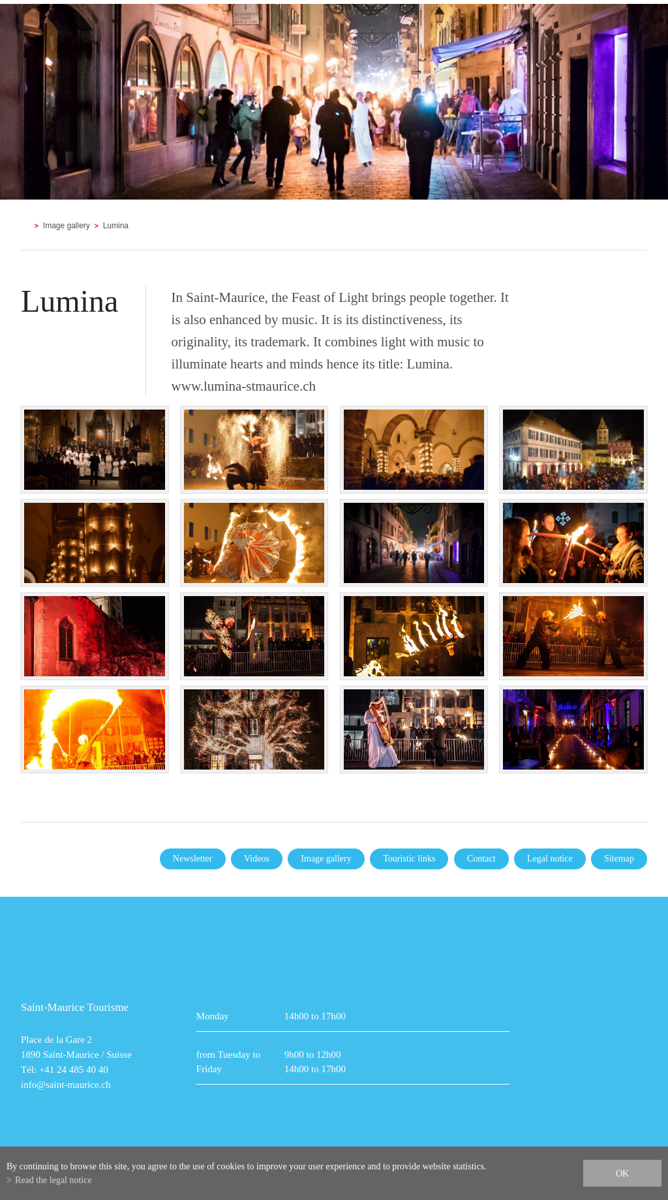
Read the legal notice (53, 1180)
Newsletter (193, 858)
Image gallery (66, 225)
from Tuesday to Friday (228, 1061)
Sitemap (619, 858)
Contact (481, 858)
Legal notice (550, 858)
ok (622, 1173)
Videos (256, 858)
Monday (212, 1016)
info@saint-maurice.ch (66, 1084)
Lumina (116, 225)
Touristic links (409, 858)
